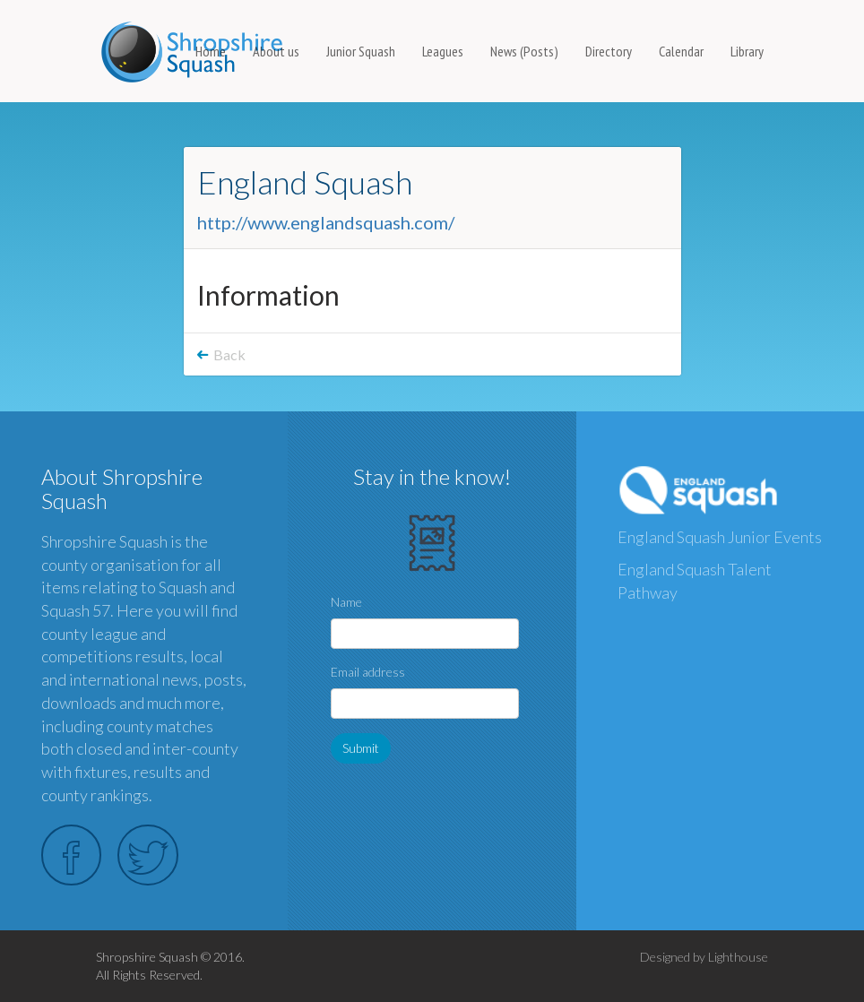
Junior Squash (360, 51)
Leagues (442, 51)
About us (276, 51)
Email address (368, 671)
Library (747, 51)
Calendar (681, 51)
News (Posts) (524, 51)
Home (210, 51)
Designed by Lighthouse (704, 956)
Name (346, 601)
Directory (608, 51)
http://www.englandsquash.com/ (325, 222)
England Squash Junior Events (720, 537)
